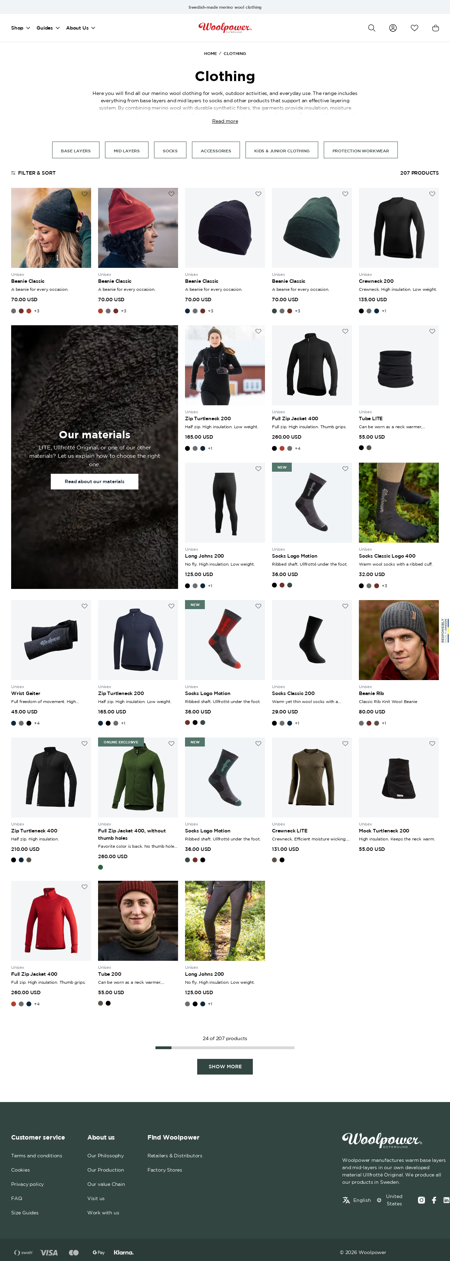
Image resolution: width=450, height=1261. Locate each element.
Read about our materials (94, 481)
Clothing (235, 53)
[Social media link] (446, 1200)
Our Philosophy (105, 1156)
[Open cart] (435, 28)
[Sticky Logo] (444, 630)
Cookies (20, 1170)
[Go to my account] (393, 27)
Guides (45, 28)
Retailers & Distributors (174, 1156)
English (362, 1200)
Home (210, 53)
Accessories (216, 150)
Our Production (105, 1170)
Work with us (103, 1213)
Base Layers (76, 150)
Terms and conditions (36, 1156)
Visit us (96, 1199)
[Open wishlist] (414, 28)
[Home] (225, 28)
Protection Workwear (360, 150)
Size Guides (25, 1213)
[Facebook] (434, 1200)
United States (394, 1200)
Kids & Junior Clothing (282, 150)
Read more (225, 121)
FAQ (16, 1199)
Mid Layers (127, 150)
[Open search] (371, 28)
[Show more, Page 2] (225, 1067)
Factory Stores (164, 1170)
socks (170, 150)
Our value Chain (106, 1184)
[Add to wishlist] (84, 194)
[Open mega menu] (28, 28)
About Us (77, 28)
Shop (17, 28)
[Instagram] (421, 1200)
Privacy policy (27, 1184)
